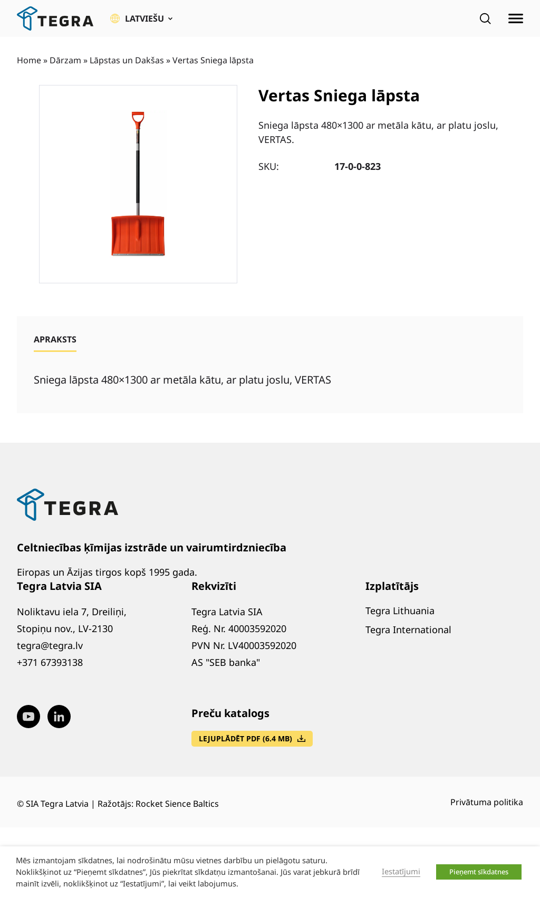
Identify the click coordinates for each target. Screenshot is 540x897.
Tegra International (408, 629)
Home (29, 60)
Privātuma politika (486, 802)
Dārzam (65, 60)
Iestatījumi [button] (401, 871)
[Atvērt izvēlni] (515, 18)
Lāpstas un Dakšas (127, 60)
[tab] (55, 339)
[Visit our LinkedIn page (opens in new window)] (59, 716)
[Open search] (485, 18)
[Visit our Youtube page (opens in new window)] (28, 716)
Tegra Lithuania (400, 610)
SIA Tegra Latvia (57, 803)
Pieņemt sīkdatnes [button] (478, 871)
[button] (141, 18)
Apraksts (55, 339)
